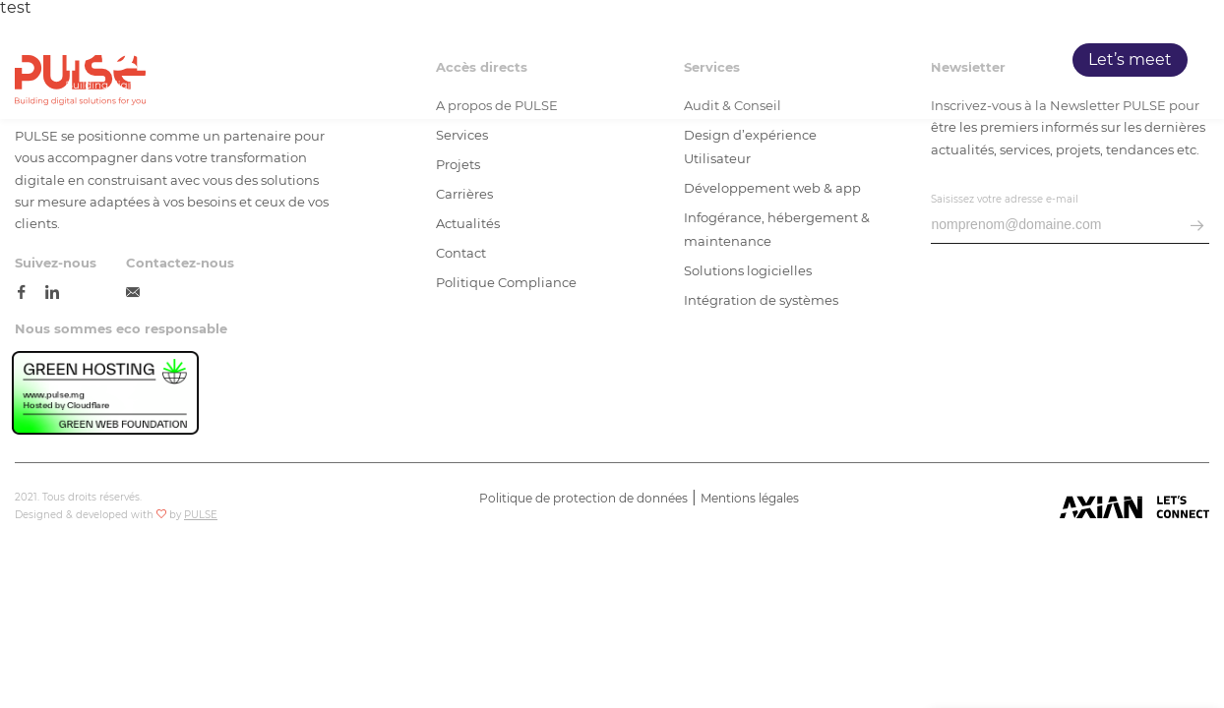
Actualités (468, 223)
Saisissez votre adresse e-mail (1004, 199)
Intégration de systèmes (761, 300)
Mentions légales (750, 498)
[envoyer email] (1197, 226)
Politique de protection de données (583, 498)
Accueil (616, 60)
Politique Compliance (506, 282)
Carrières (940, 60)
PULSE (692, 60)
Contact (461, 253)
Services (773, 60)
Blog (1015, 60)
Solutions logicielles (748, 270)
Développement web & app (772, 188)
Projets (855, 60)
